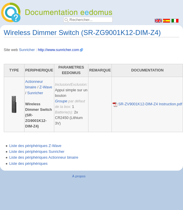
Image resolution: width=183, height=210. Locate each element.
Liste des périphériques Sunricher (37, 152)
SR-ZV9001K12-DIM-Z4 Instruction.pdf (147, 104)
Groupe (61, 101)
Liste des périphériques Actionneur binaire (43, 157)
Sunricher (27, 50)
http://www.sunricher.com (58, 50)
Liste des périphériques (28, 164)
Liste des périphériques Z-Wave (35, 146)
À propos (79, 176)
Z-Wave (45, 87)
